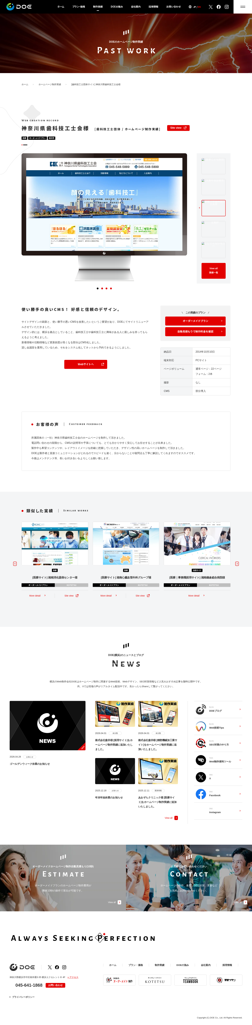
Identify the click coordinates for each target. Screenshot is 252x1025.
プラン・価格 (78, 6)
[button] (97, 295)
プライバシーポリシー (23, 998)
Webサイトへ (86, 370)
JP (194, 7)
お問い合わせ (173, 6)
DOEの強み (117, 6)
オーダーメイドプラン (195, 327)
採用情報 (153, 6)
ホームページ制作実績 (50, 84)
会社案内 (136, 6)
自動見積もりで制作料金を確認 (195, 337)
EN (199, 7)
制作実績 (98, 6)
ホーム (60, 6)
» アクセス (73, 978)
